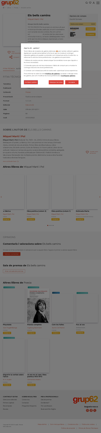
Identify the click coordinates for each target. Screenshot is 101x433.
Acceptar (72, 82)
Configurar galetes (68, 76)
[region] (51, 65)
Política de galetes (53, 74)
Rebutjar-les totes (56, 82)
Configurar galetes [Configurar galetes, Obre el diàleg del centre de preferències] (31, 82)
